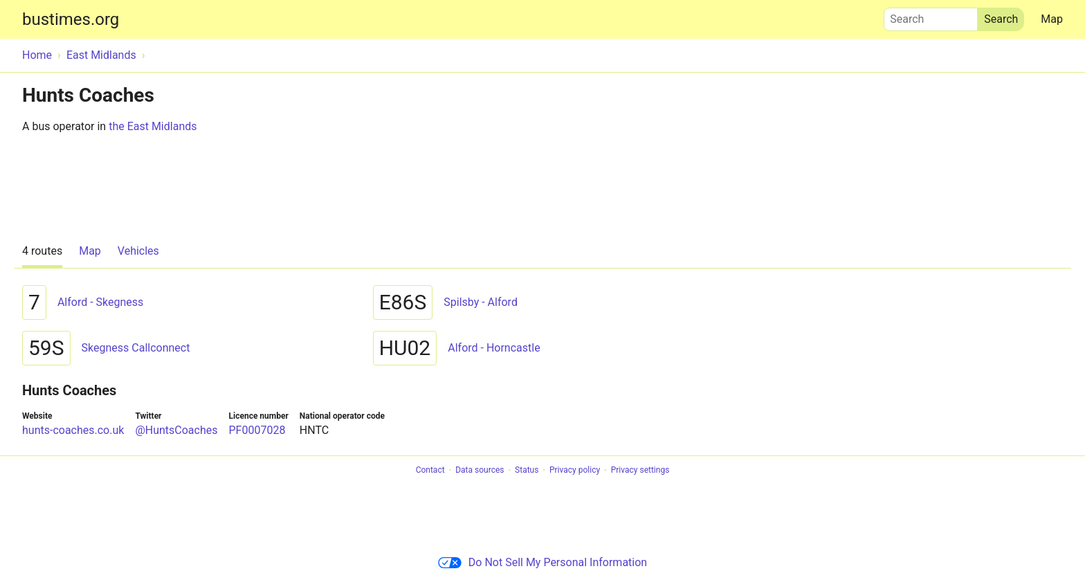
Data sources (479, 470)
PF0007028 (257, 430)
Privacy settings (640, 470)
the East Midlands (153, 126)
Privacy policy (574, 470)
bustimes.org (70, 19)
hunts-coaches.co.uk (73, 430)
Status (526, 470)
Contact (430, 470)
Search (931, 16)
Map (1052, 19)
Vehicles (138, 250)
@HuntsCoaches (176, 430)
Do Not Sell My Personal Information (542, 562)
